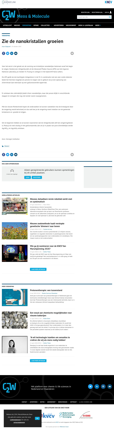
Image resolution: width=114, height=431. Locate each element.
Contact (24, 402)
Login (27, 177)
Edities (42, 402)
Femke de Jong (47, 229)
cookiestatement (15, 420)
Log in (107, 12)
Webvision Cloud (64, 426)
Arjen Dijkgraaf (6, 46)
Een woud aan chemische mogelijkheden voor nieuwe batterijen (51, 314)
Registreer (36, 177)
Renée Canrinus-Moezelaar (49, 293)
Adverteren (33, 402)
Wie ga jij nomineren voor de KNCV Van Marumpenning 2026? (48, 247)
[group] (97, 25)
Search (109, 17)
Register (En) (85, 12)
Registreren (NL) (97, 12)
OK (37, 418)
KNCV (57, 422)
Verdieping (6, 35)
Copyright (73, 402)
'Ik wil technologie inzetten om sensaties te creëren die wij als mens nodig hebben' (50, 338)
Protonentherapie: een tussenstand (46, 290)
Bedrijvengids (62, 402)
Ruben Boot (46, 318)
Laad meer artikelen (38, 269)
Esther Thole (47, 252)
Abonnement (51, 402)
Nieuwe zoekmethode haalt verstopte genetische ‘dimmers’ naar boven (47, 225)
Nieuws (7, 146)
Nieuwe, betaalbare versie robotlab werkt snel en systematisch (51, 200)
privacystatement (19, 422)
